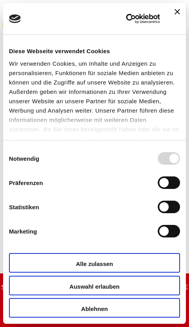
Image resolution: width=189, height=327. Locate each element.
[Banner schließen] (177, 19)
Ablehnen (94, 308)
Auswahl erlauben (94, 286)
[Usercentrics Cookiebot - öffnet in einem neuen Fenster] (126, 19)
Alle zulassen (94, 264)
